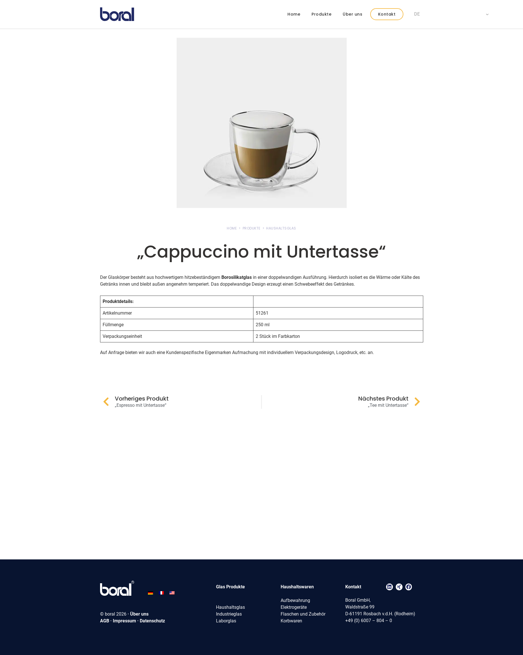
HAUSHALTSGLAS (281, 228)
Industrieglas (229, 614)
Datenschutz (152, 621)
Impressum (124, 621)
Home (293, 14)
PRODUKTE (252, 228)
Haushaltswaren (297, 586)
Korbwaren (291, 621)
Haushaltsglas (230, 607)
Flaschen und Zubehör (303, 614)
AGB (104, 621)
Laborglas (226, 621)
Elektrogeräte (294, 607)
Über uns (352, 14)
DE (417, 14)
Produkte (321, 14)
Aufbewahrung (295, 600)
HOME (232, 228)
